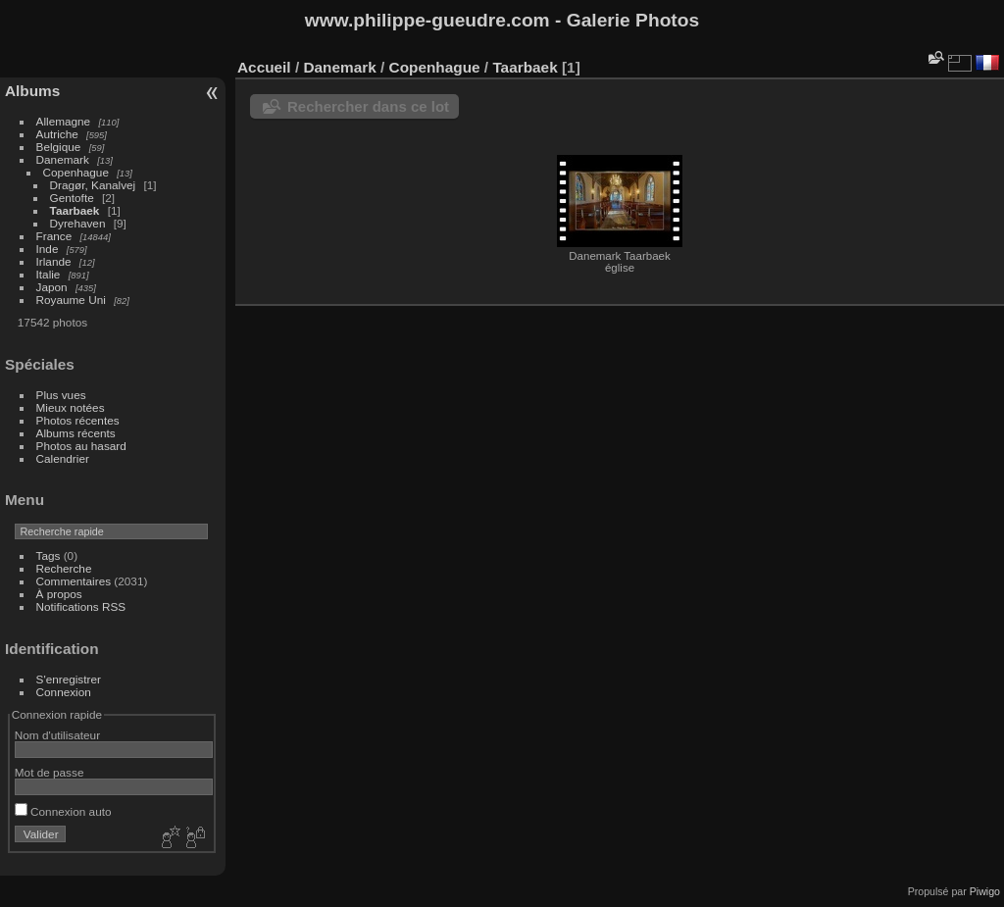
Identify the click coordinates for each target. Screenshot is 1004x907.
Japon (52, 286)
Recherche (64, 568)
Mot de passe (49, 772)
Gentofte (72, 197)
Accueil (264, 67)
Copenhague (76, 172)
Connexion (63, 691)
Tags (48, 555)
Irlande (54, 261)
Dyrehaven (78, 223)
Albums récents (76, 433)
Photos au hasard (81, 445)
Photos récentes (78, 420)
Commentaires (74, 581)
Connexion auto (63, 811)
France (54, 235)
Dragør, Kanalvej (93, 184)
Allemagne (63, 121)
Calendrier (62, 458)
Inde (47, 248)
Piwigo (985, 891)
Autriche (57, 133)
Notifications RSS (81, 606)
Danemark (62, 159)
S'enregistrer (68, 679)
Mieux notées (70, 407)
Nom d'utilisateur (57, 735)
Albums (32, 90)
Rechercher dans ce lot (368, 106)
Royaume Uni (71, 299)
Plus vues (61, 394)
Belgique (58, 146)
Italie (48, 274)
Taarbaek (75, 210)
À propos (59, 593)
